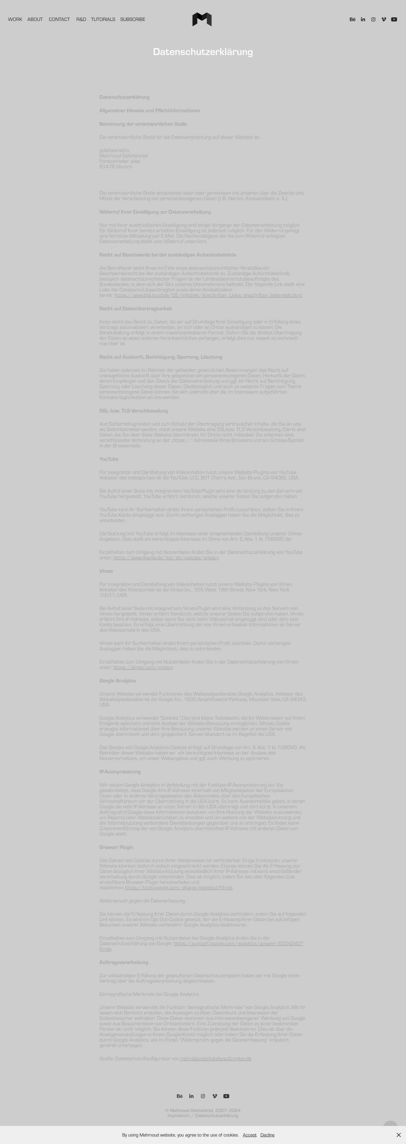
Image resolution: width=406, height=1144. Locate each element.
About (35, 19)
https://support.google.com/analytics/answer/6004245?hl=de (201, 946)
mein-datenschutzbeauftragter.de (215, 1058)
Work (15, 19)
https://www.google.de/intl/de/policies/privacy (165, 557)
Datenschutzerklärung (216, 1115)
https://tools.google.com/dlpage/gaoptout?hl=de (179, 887)
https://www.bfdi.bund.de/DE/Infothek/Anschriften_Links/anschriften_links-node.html (208, 295)
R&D (81, 19)
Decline (267, 1135)
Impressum (179, 1115)
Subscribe (132, 19)
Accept (250, 1135)
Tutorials (103, 19)
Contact (59, 19)
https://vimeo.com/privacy (142, 667)
